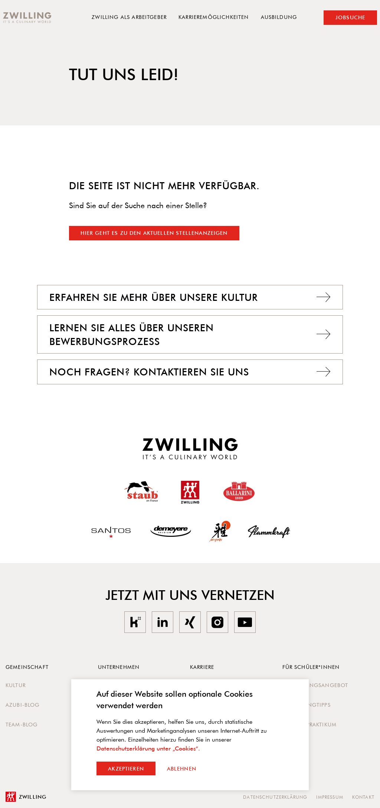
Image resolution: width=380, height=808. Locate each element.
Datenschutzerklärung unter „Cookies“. (148, 748)
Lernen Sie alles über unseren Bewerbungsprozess (189, 334)
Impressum (329, 797)
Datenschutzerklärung (275, 797)
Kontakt (363, 797)
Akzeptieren (126, 768)
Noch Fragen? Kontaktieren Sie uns (189, 371)
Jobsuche (350, 17)
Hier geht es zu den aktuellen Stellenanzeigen (154, 233)
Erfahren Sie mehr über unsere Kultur (189, 297)
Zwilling (26, 797)
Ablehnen (181, 768)
